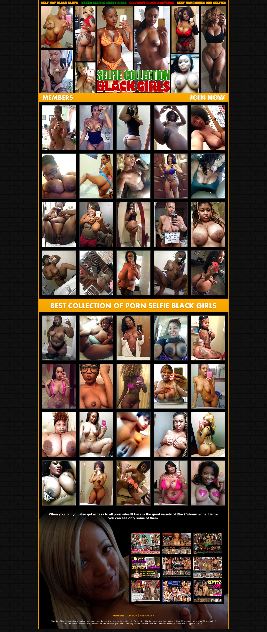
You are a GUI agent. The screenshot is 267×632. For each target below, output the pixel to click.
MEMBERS (119, 615)
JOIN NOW (132, 615)
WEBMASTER (146, 615)
